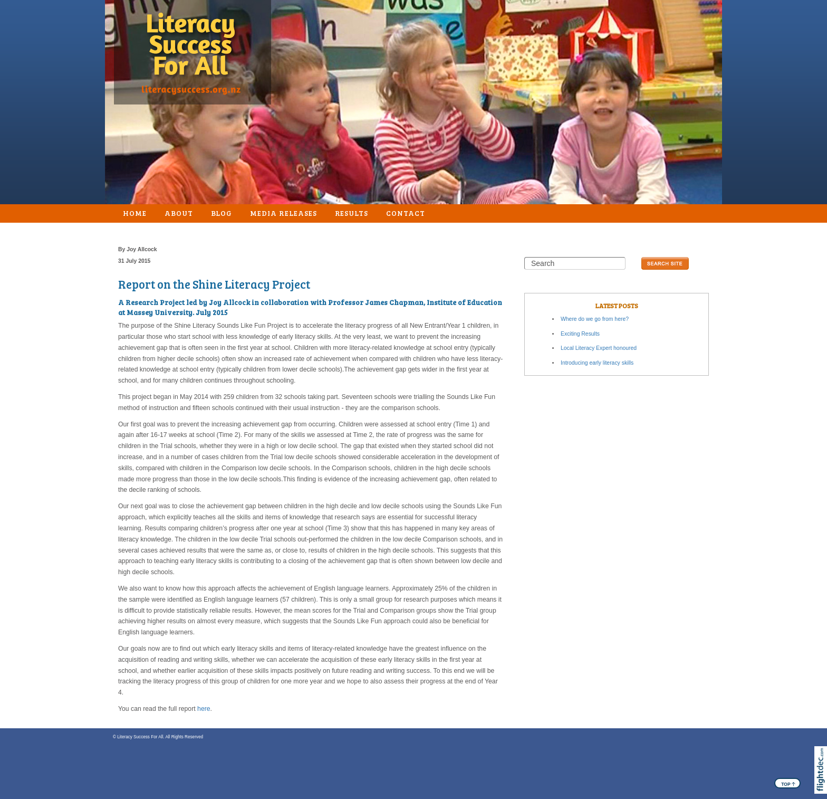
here (203, 708)
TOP (788, 784)
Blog (222, 213)
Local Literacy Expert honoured (599, 348)
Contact (405, 213)
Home (135, 213)
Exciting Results (580, 334)
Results (352, 213)
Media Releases (283, 213)
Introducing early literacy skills (597, 363)
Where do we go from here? (595, 319)
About (179, 213)
